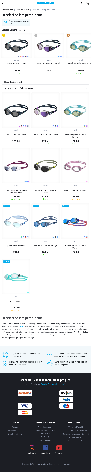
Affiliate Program (75, 437)
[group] (16, 54)
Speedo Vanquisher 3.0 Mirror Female (75, 136)
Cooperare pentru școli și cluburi (76, 434)
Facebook (52, 384)
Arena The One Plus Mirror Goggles (45, 246)
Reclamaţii (45, 437)
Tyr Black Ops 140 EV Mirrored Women (75, 247)
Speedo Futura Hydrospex (16, 246)
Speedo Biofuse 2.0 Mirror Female (45, 135)
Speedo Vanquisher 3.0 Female (75, 190)
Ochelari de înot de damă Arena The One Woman (15, 191)
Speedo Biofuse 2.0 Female (16, 135)
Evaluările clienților (15, 434)
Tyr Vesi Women (16, 301)
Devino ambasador (75, 441)
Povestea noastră (15, 431)
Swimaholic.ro (7, 10)
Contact (15, 427)
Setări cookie (45, 440)
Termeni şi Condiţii (75, 427)
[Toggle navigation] (3, 3)
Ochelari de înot (23, 10)
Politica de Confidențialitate (76, 431)
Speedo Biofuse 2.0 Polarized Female (45, 191)
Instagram (60, 384)
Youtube (44, 384)
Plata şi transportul (45, 427)
